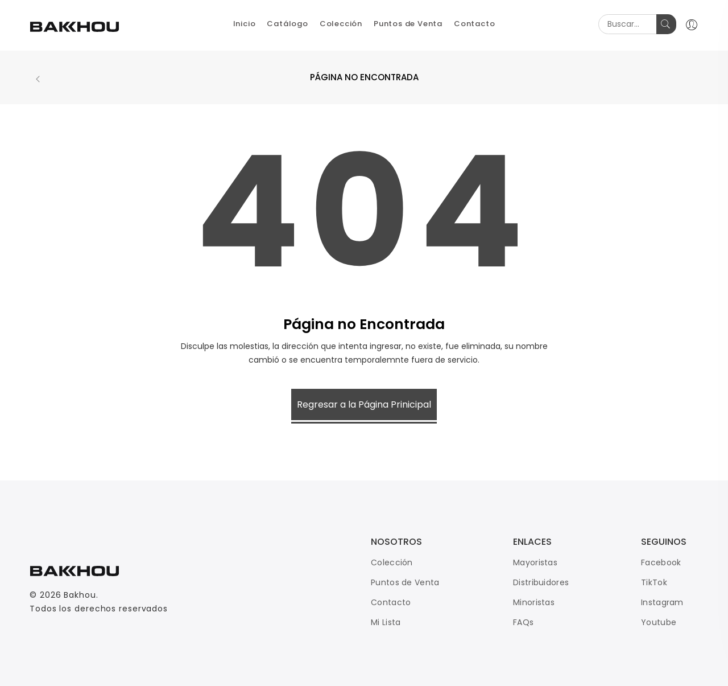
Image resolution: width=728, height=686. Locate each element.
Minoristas (534, 602)
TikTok (654, 582)
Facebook (661, 562)
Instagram (662, 602)
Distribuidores (541, 582)
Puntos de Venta (405, 582)
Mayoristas (535, 562)
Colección (392, 562)
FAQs (523, 622)
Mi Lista (385, 622)
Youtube (658, 622)
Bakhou (80, 595)
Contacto (391, 602)
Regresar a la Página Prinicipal (364, 404)
